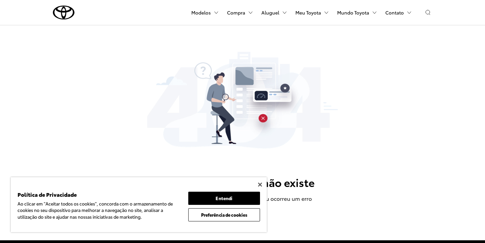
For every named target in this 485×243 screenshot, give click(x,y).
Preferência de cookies (224, 215)
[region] (139, 204)
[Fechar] (260, 185)
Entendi (224, 198)
